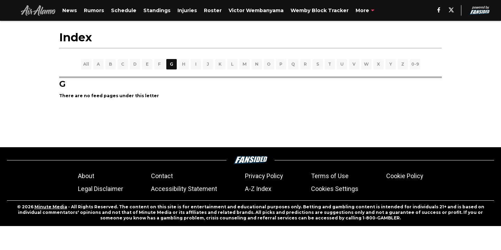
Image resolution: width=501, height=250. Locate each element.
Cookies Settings (334, 188)
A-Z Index (258, 188)
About (86, 176)
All (86, 64)
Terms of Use (330, 176)
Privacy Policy (264, 176)
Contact (162, 176)
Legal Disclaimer (100, 188)
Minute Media (50, 206)
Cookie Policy (404, 176)
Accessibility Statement (184, 188)
